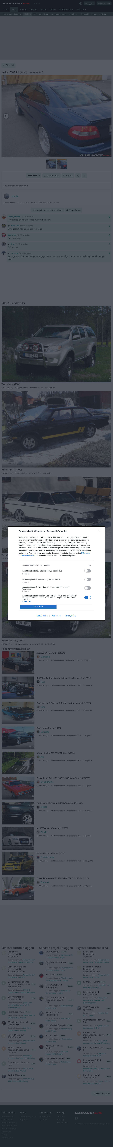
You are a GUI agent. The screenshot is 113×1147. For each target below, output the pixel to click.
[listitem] (56, 565)
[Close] (100, 531)
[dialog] (56, 574)
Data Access (56, 616)
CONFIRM (38, 607)
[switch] (87, 571)
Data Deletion (42, 616)
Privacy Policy (70, 616)
